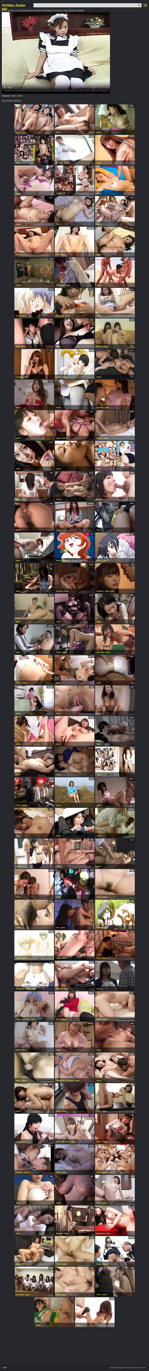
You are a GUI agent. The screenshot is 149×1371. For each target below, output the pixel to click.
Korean (99, 438)
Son (57, 255)
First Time (65, 1142)
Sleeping (59, 591)
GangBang (20, 989)
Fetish (18, 1019)
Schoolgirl (60, 285)
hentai (18, 316)
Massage (59, 163)
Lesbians (19, 377)
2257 (5, 1368)
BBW (112, 591)
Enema (18, 683)
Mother (99, 346)
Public (58, 652)
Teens (18, 132)
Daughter (99, 591)
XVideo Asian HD (13, 5)
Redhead (59, 989)
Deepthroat (60, 1080)
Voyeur (105, 1264)
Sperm (19, 96)
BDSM (64, 438)
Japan (14, 96)
